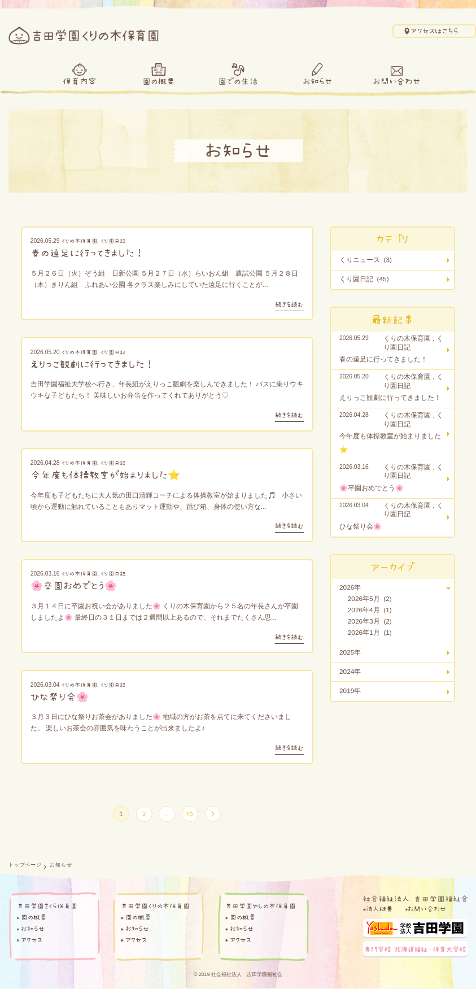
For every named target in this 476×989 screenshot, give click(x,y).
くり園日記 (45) (364, 279)
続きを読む (289, 304)
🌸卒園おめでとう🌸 (73, 585)
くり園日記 (113, 240)
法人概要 (379, 909)
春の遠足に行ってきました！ (87, 253)
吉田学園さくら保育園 (47, 906)
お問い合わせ (397, 81)
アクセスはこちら (434, 30)
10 (190, 814)
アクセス (31, 939)
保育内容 (80, 81)
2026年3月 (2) (370, 621)
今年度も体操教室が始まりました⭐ (105, 475)
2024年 (350, 672)
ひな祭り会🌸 (59, 697)
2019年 (350, 691)
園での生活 (238, 81)
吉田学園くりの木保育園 (155, 906)
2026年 (350, 587)
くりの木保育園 (79, 240)
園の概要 (158, 81)
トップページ (25, 865)
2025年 (350, 652)
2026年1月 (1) (370, 633)
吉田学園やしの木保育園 (260, 906)
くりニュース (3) (365, 260)
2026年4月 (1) (370, 610)
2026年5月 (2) (370, 599)
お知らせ (318, 81)
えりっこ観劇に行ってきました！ (92, 364)
